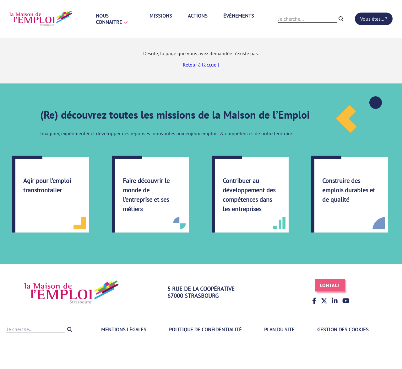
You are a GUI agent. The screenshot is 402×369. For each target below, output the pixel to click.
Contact (330, 285)
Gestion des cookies (343, 329)
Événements (238, 16)
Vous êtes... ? (373, 19)
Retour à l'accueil (201, 65)
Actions (198, 16)
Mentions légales (123, 329)
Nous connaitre (112, 19)
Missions (160, 16)
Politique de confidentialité (205, 329)
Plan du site (279, 329)
